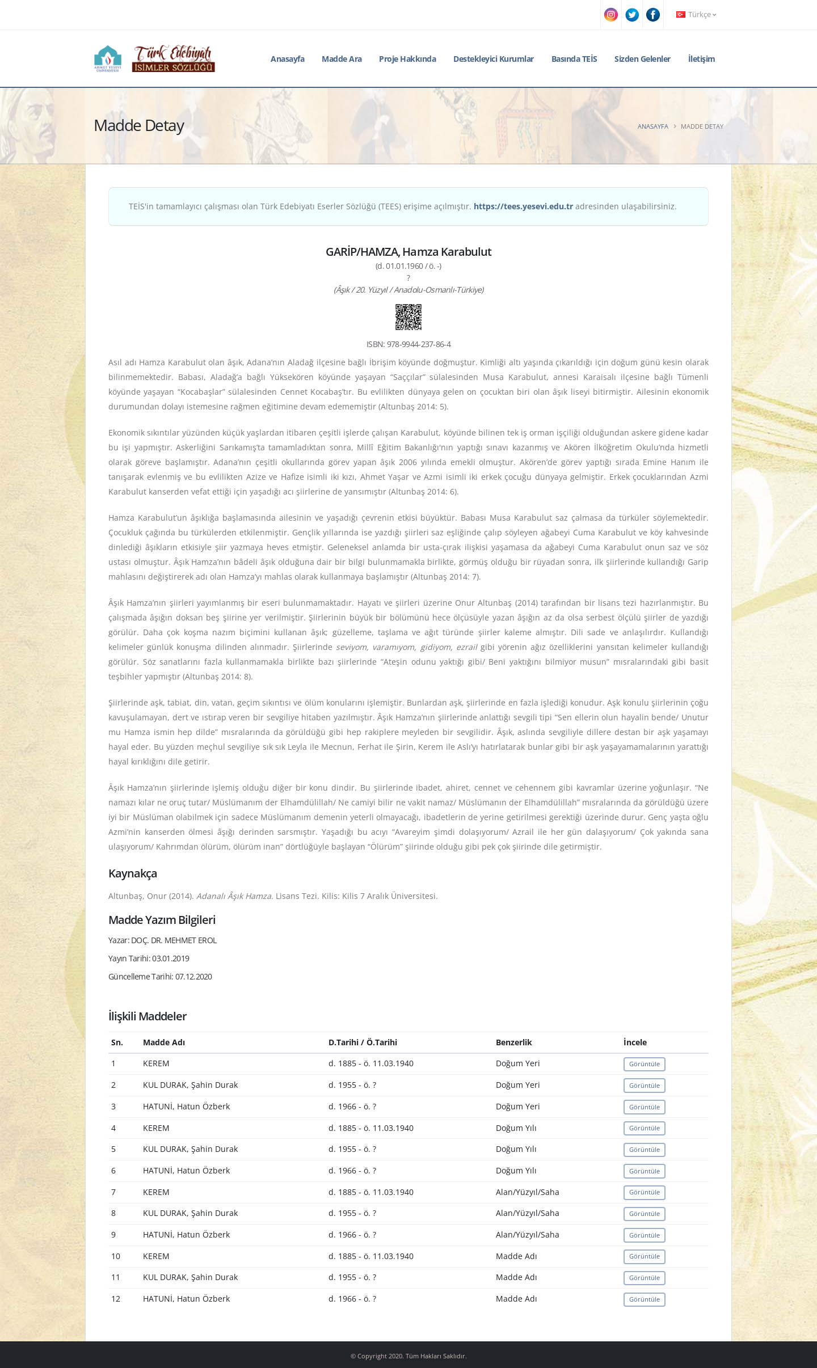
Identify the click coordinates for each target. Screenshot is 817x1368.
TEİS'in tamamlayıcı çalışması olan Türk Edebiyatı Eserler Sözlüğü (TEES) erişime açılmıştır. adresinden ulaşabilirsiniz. (403, 206)
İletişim (701, 58)
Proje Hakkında (407, 58)
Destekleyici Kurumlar (493, 58)
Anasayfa (287, 58)
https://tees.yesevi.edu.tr (523, 206)
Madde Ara (342, 58)
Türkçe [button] (696, 14)
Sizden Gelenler (642, 58)
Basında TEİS (574, 58)
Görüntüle (644, 1063)
